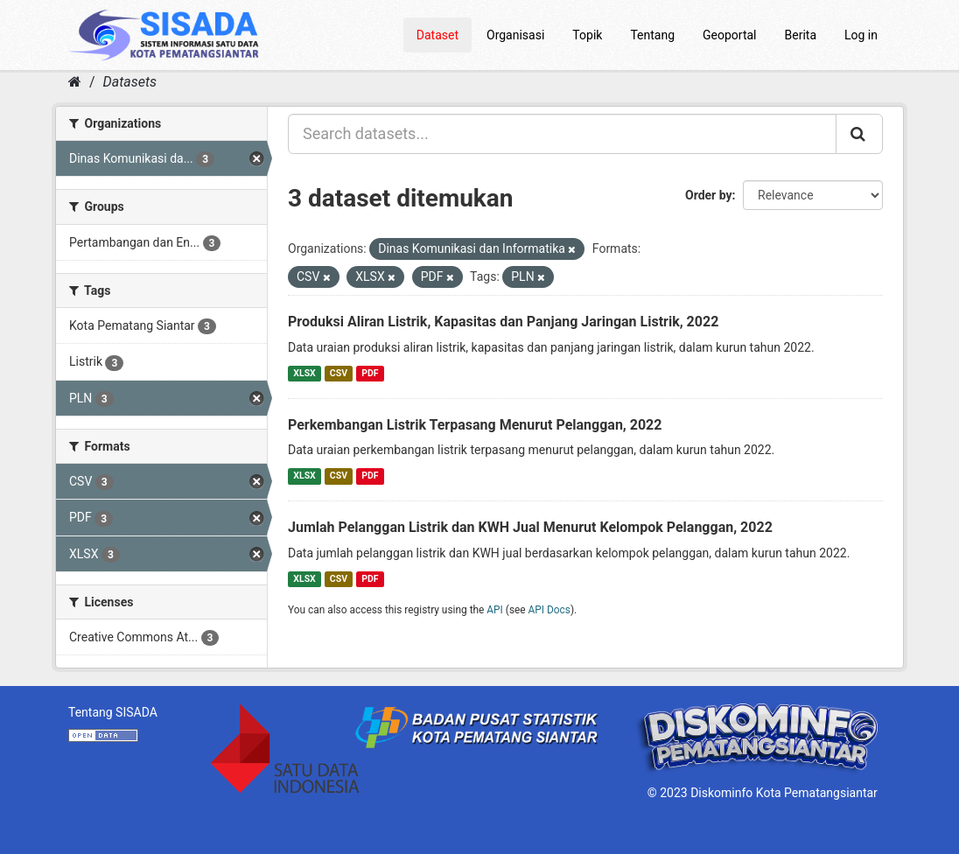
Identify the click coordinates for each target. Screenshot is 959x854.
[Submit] (859, 134)
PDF (369, 373)
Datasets (130, 82)
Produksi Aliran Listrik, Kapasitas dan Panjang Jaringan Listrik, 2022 (503, 321)
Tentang (652, 35)
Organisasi (515, 35)
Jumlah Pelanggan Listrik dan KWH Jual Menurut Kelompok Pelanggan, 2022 (530, 527)
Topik (587, 35)
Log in (861, 35)
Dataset (437, 35)
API (494, 610)
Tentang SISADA (113, 712)
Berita (801, 35)
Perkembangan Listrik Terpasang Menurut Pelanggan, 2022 (475, 424)
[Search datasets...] (562, 134)
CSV (338, 373)
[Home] (74, 82)
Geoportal (729, 35)
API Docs (549, 610)
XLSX (304, 373)
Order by (708, 195)
